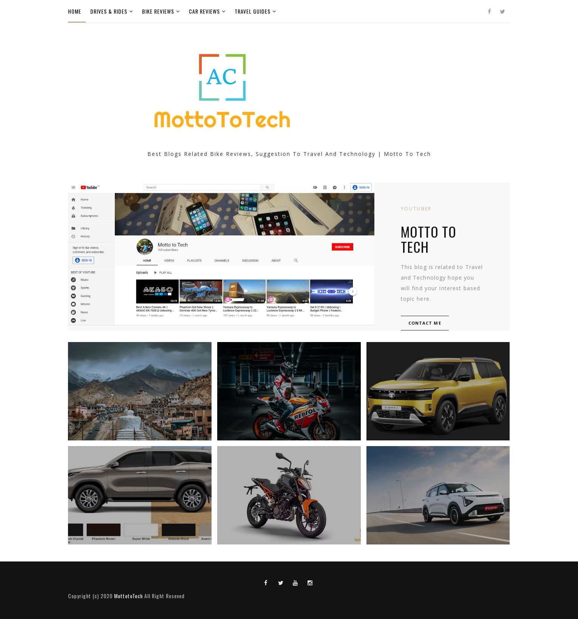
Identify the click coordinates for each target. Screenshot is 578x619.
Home (74, 11)
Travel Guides (252, 11)
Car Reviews (204, 11)
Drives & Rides (108, 11)
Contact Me (424, 323)
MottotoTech (128, 596)
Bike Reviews (158, 11)
